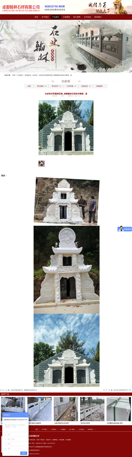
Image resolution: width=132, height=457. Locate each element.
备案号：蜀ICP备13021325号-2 (30, 454)
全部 (29, 86)
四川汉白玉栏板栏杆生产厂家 (122, 390)
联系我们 (98, 17)
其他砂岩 (28, 75)
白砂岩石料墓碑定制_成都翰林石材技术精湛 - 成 (55, 75)
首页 (36, 17)
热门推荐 (76, 17)
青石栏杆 (55, 86)
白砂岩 (35, 75)
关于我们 (45, 17)
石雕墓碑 (99, 86)
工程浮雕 (70, 86)
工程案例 (66, 17)
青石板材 (40, 86)
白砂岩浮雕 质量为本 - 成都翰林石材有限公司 (24, 390)
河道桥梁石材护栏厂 (34, 450)
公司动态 (87, 17)
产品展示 (55, 17)
